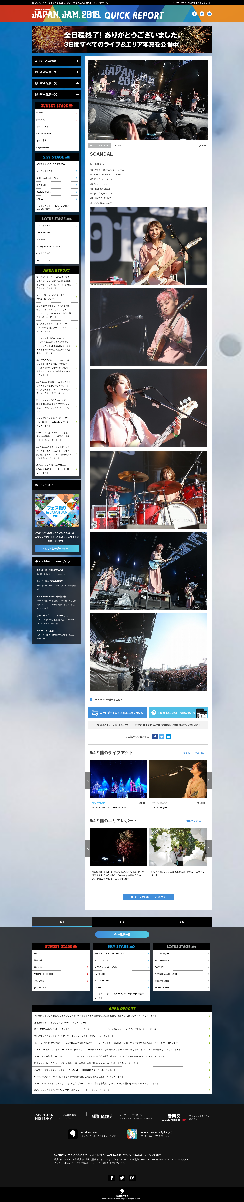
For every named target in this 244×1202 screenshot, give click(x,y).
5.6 (182, 921)
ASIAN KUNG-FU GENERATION (51, 164)
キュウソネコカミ (44, 171)
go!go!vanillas (42, 147)
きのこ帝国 (41, 140)
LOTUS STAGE (100, 145)
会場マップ (192, 821)
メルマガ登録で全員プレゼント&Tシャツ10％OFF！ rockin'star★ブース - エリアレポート (53, 422)
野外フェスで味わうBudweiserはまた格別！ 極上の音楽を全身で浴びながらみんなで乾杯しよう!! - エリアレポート (53, 406)
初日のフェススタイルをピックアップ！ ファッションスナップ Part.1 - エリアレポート (52, 328)
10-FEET (40, 199)
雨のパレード (42, 126)
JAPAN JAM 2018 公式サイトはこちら (190, 3)
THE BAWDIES (43, 232)
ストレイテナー (43, 225)
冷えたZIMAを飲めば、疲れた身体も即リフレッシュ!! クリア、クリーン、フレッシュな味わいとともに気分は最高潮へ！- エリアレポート (53, 311)
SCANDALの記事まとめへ (109, 699)
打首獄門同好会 (43, 253)
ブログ (52, 561)
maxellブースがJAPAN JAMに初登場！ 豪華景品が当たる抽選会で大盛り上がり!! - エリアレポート (52, 436)
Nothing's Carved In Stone (48, 246)
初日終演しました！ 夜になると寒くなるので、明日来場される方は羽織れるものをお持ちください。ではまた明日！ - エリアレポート (53, 282)
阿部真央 (40, 120)
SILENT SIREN (43, 260)
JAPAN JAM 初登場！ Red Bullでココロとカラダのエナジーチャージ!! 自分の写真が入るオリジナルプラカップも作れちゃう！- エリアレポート (53, 387)
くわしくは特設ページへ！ (57, 548)
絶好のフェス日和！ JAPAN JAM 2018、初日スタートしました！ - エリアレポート (52, 469)
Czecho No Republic (45, 133)
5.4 (62, 921)
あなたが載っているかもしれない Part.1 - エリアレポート (51, 297)
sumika (39, 113)
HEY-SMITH (41, 185)
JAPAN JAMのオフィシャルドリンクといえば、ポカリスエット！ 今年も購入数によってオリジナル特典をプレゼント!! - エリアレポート (53, 452)
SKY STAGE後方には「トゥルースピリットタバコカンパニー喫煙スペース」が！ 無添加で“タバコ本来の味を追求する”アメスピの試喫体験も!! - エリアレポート (53, 367)
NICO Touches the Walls (47, 178)
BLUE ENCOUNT (44, 192)
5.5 (122, 921)
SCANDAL (41, 239)
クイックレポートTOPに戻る (149, 897)
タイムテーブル (191, 753)
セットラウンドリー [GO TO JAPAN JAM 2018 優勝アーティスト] (52, 207)
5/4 (119, 145)
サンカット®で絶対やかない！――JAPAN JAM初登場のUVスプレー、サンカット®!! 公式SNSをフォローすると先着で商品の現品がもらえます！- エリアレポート (53, 346)
